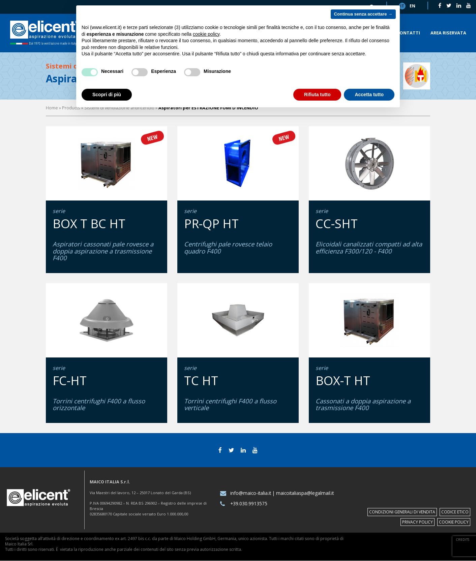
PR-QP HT (211, 223)
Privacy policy (417, 522)
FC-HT (70, 380)
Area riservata (448, 33)
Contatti (408, 33)
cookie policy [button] (206, 34)
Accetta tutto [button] (369, 94)
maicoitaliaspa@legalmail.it (305, 493)
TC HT (201, 380)
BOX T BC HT (89, 223)
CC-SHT (337, 223)
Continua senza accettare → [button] (363, 14)
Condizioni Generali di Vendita (402, 512)
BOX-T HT (343, 380)
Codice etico (455, 512)
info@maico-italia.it (250, 493)
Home (52, 108)
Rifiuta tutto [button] (317, 94)
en (412, 6)
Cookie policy (454, 522)
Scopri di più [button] (106, 94)
